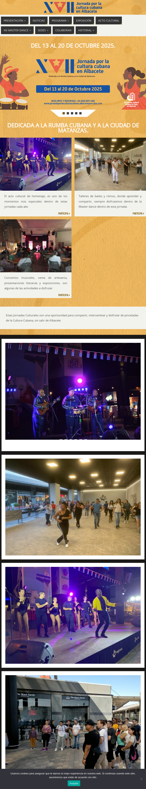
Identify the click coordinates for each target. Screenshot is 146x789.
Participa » (64, 213)
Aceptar (74, 783)
